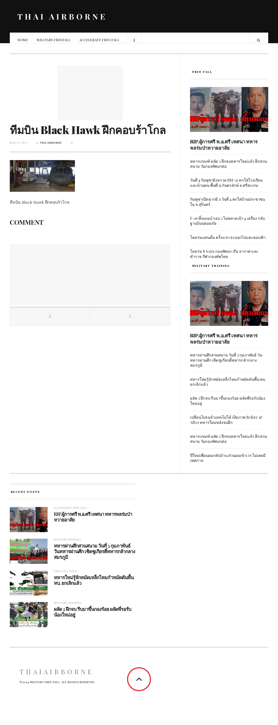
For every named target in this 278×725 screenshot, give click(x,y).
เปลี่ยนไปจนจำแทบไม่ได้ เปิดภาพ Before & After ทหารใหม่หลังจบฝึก (226, 424)
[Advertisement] (90, 97)
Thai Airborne (51, 147)
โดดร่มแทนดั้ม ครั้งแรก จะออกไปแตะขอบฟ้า (227, 241)
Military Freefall (54, 40)
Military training (67, 607)
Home (23, 40)
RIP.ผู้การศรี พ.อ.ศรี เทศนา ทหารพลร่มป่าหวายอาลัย (224, 149)
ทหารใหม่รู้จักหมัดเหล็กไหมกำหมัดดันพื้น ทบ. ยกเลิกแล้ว (228, 386)
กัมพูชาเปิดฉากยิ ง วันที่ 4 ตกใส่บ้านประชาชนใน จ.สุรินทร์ (227, 206)
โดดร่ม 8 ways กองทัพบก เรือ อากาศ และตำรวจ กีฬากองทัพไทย (224, 258)
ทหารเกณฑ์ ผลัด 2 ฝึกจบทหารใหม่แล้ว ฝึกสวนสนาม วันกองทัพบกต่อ (228, 168)
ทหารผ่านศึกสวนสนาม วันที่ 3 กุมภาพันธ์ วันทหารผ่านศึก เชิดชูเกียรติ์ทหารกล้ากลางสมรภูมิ (226, 364)
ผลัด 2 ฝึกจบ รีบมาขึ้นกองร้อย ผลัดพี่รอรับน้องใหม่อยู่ (227, 405)
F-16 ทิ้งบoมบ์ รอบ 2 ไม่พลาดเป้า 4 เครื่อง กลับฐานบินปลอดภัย (227, 225)
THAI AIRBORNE (62, 16)
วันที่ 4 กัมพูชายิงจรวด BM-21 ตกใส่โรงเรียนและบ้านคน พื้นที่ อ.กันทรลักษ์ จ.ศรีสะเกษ (226, 187)
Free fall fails (65, 575)
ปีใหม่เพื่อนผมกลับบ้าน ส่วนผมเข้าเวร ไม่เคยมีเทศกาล (228, 462)
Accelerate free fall (99, 40)
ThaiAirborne (57, 676)
